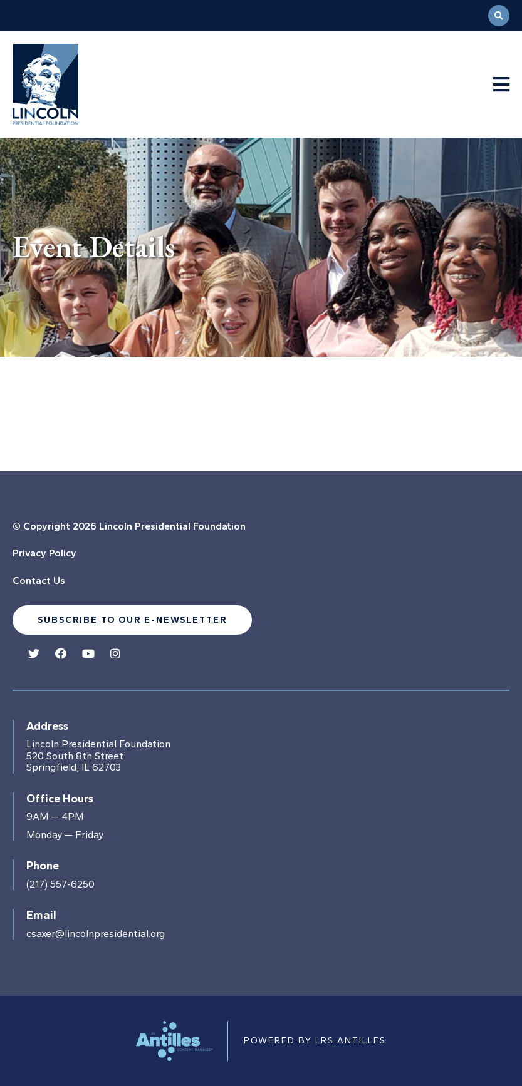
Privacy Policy (44, 553)
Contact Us (39, 581)
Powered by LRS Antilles (315, 1040)
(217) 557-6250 (60, 884)
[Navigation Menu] (501, 85)
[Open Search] (498, 15)
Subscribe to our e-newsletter (132, 620)
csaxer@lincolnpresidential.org (95, 934)
